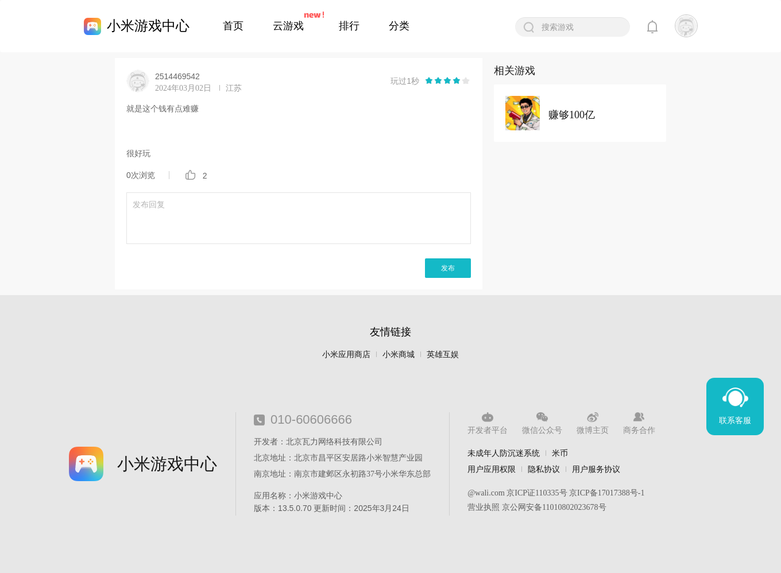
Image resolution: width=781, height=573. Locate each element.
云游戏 (288, 26)
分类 (399, 26)
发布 (448, 268)
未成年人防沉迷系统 (503, 453)
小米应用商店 (346, 354)
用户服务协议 (596, 469)
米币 (560, 453)
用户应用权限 (491, 469)
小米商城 (398, 354)
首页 (233, 26)
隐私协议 (544, 469)
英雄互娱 (443, 354)
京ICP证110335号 (537, 493)
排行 (349, 26)
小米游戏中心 (148, 25)
